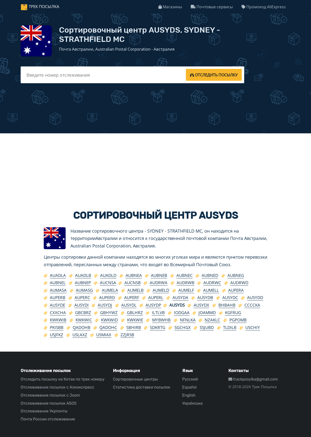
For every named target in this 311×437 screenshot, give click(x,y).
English (189, 395)
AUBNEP (83, 282)
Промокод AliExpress (264, 6)
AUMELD (161, 290)
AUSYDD (255, 297)
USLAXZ (79, 334)
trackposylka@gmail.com (253, 379)
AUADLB (83, 275)
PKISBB (56, 327)
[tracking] (214, 75)
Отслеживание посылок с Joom (50, 395)
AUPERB (57, 297)
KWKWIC (84, 320)
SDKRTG (157, 327)
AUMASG (84, 290)
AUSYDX (201, 305)
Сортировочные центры (135, 379)
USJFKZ (56, 334)
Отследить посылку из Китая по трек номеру (62, 379)
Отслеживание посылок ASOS (49, 403)
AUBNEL (58, 282)
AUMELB (135, 290)
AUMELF (186, 290)
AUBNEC (184, 275)
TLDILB (229, 327)
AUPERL (155, 297)
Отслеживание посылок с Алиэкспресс (57, 387)
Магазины (170, 6)
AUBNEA (134, 275)
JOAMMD (207, 312)
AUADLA (58, 275)
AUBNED (210, 275)
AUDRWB (185, 282)
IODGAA (182, 312)
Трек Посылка (44, 6)
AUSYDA (180, 297)
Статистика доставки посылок (141, 387)
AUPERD (107, 297)
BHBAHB (226, 305)
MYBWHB (161, 320)
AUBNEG (235, 275)
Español (189, 387)
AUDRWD (239, 282)
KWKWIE (135, 320)
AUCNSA (108, 282)
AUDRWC (212, 282)
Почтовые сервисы (212, 6)
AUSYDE (57, 305)
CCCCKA (252, 305)
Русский (190, 379)
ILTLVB (158, 312)
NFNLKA (188, 320)
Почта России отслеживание (48, 419)
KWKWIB (58, 320)
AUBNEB (159, 275)
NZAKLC (212, 320)
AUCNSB (132, 282)
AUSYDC (230, 297)
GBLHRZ (135, 312)
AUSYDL (129, 305)
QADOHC (108, 327)
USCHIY (252, 327)
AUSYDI (81, 305)
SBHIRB (133, 327)
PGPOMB (238, 320)
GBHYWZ (109, 312)
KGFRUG (233, 312)
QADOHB (81, 327)
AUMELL (211, 290)
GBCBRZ (83, 312)
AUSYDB (205, 297)
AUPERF (131, 297)
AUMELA (110, 290)
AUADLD (108, 275)
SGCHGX (182, 327)
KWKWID (109, 320)
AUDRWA (158, 282)
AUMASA (58, 290)
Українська (192, 403)
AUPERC (82, 297)
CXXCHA (58, 312)
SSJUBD (207, 327)
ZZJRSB (127, 334)
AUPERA (236, 290)
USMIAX (103, 334)
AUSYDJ (105, 305)
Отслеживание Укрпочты (44, 411)
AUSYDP (153, 305)
